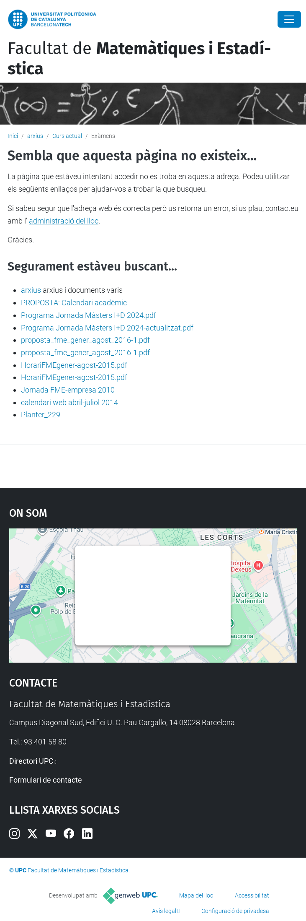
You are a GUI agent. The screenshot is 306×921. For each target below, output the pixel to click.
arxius (35, 136)
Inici (13, 136)
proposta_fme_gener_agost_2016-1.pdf (85, 340)
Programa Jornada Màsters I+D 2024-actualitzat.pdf (107, 327)
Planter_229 (40, 414)
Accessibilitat (252, 895)
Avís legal (164, 911)
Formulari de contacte (45, 779)
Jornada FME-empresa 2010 (68, 389)
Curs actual (67, 136)
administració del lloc (63, 220)
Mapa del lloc (196, 895)
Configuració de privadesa (235, 911)
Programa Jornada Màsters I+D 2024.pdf (88, 315)
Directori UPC (31, 761)
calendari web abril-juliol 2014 (69, 402)
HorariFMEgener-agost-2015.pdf (74, 365)
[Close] (289, 19)
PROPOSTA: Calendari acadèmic (74, 302)
